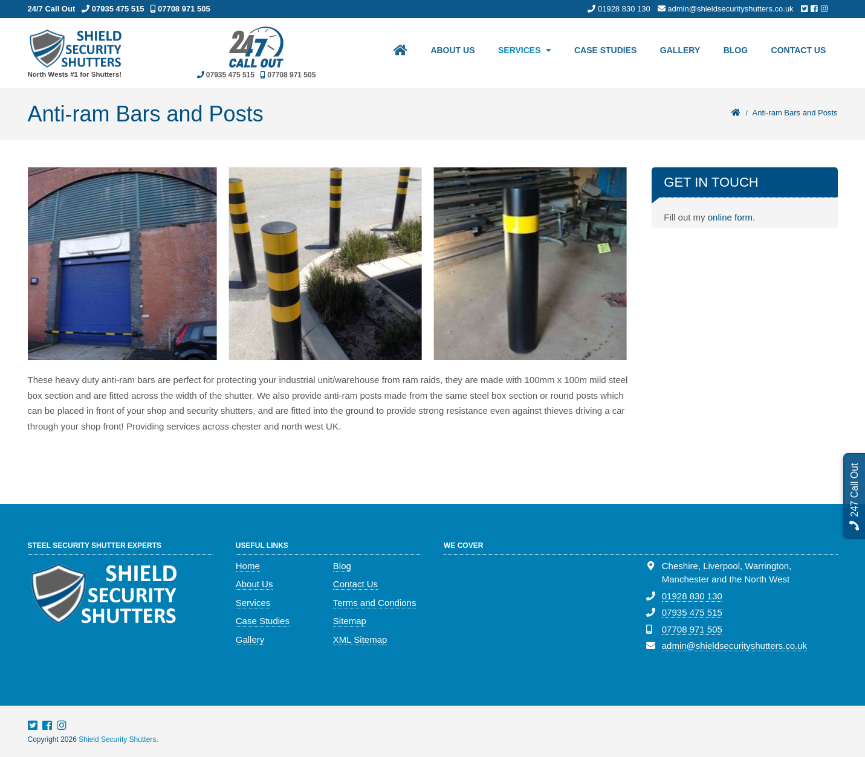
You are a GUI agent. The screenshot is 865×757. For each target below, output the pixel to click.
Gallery (678, 52)
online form (730, 217)
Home (248, 566)
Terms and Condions (374, 603)
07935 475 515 (692, 612)
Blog (734, 52)
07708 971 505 (692, 629)
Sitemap (349, 621)
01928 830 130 (692, 596)
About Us (448, 52)
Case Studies (602, 52)
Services (515, 52)
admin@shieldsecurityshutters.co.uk (734, 645)
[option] (124, 263)
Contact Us (798, 52)
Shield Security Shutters (117, 739)
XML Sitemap (360, 639)
